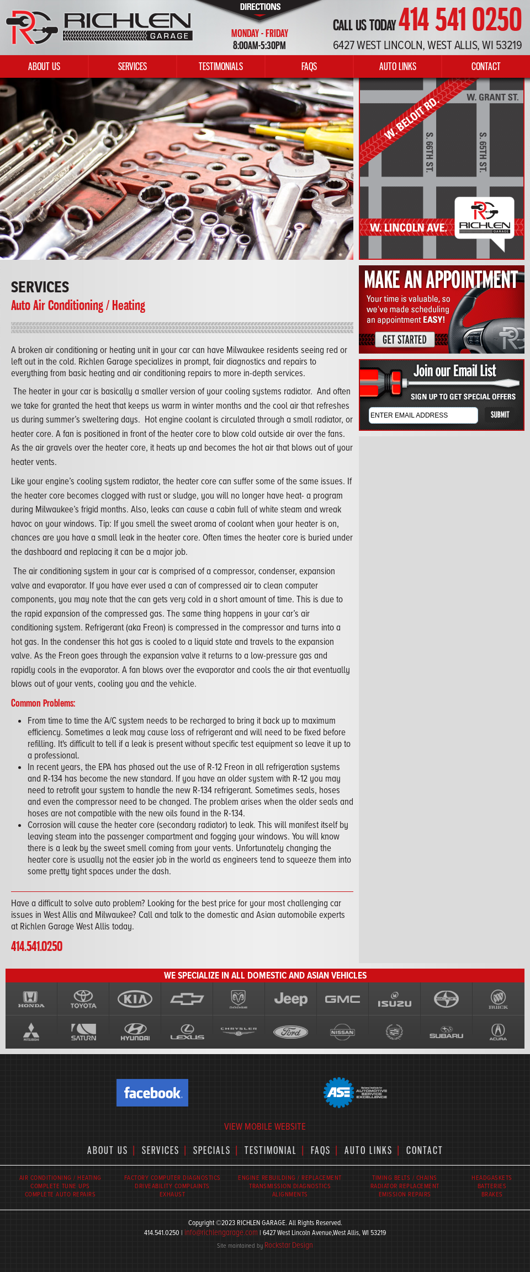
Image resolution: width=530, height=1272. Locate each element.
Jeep (291, 999)
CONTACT (486, 66)
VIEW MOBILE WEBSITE (265, 1126)
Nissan (343, 1032)
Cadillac (395, 1032)
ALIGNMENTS (290, 1194)
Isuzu (395, 999)
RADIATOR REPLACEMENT (404, 1186)
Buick (498, 999)
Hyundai (135, 1032)
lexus (187, 1032)
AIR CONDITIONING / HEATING (60, 1178)
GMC (343, 999)
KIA (135, 999)
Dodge (239, 999)
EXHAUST (173, 1194)
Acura (498, 1032)
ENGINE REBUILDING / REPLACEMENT (290, 1178)
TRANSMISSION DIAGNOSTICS (290, 1186)
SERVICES (132, 66)
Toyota (83, 999)
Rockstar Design (288, 1245)
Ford (291, 1032)
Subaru (447, 1032)
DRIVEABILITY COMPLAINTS (172, 1186)
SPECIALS (212, 1150)
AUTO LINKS (397, 66)
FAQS (309, 66)
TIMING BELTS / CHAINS (404, 1178)
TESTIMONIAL (271, 1150)
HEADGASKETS (491, 1178)
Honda (31, 999)
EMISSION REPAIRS (405, 1194)
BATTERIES (492, 1186)
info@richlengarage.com (221, 1232)
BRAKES (492, 1194)
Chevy (187, 999)
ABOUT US (44, 66)
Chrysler (239, 1032)
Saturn (83, 1032)
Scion (447, 999)
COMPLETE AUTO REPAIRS (60, 1194)
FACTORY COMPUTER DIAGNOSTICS (172, 1178)
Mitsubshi (31, 1032)
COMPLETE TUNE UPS (60, 1186)
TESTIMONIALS (221, 66)
